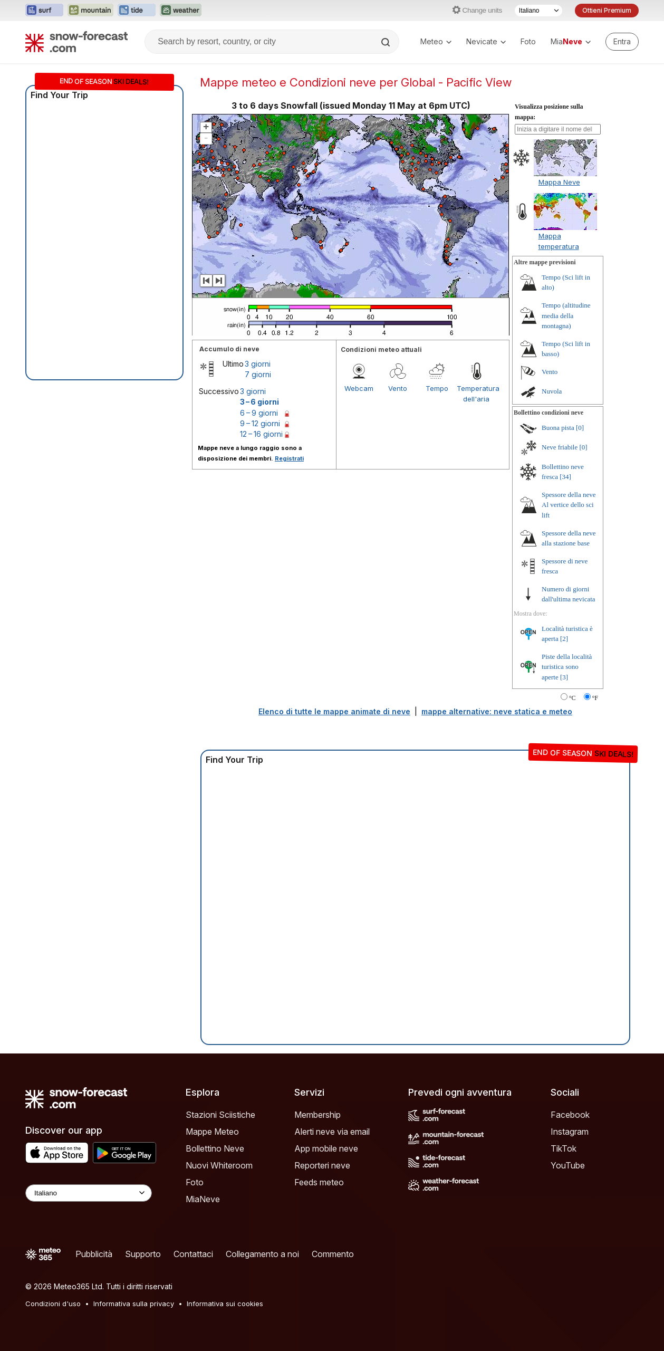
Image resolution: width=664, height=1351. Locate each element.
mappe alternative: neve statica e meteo (496, 711)
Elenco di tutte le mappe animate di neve (334, 711)
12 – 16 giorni (261, 433)
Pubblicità (93, 1254)
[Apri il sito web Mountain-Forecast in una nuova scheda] (90, 10)
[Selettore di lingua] (538, 10)
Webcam (358, 388)
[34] (565, 477)
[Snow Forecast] (76, 41)
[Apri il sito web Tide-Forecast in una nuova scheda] (137, 10)
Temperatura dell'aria (476, 393)
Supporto (143, 1254)
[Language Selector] (88, 1193)
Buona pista (558, 428)
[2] (564, 639)
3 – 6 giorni (259, 401)
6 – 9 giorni (259, 412)
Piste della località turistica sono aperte (567, 667)
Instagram (570, 1131)
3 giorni (258, 363)
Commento (333, 1254)
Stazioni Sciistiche (220, 1114)
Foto (528, 41)
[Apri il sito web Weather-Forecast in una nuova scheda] (180, 10)
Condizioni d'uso (53, 1303)
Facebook (570, 1114)
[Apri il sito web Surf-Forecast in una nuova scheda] (44, 10)
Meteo (435, 41)
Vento (397, 388)
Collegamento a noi (262, 1254)
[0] (580, 428)
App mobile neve (326, 1148)
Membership (317, 1114)
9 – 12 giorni (260, 423)
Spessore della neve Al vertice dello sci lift (569, 505)
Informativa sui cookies (225, 1303)
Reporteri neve (322, 1165)
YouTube (568, 1165)
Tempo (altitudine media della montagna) (566, 315)
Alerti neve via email (332, 1131)
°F (595, 698)
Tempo (437, 388)
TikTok (563, 1148)
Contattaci (193, 1254)
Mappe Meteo (212, 1131)
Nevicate (486, 41)
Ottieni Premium (606, 10)
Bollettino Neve (215, 1148)
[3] (564, 677)
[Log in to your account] (622, 42)
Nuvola (552, 391)
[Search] (386, 42)
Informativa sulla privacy (133, 1303)
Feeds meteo (319, 1182)
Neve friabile (560, 447)
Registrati (289, 458)
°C (572, 698)
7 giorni (258, 374)
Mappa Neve (559, 182)
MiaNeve (203, 1199)
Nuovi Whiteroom (219, 1165)
